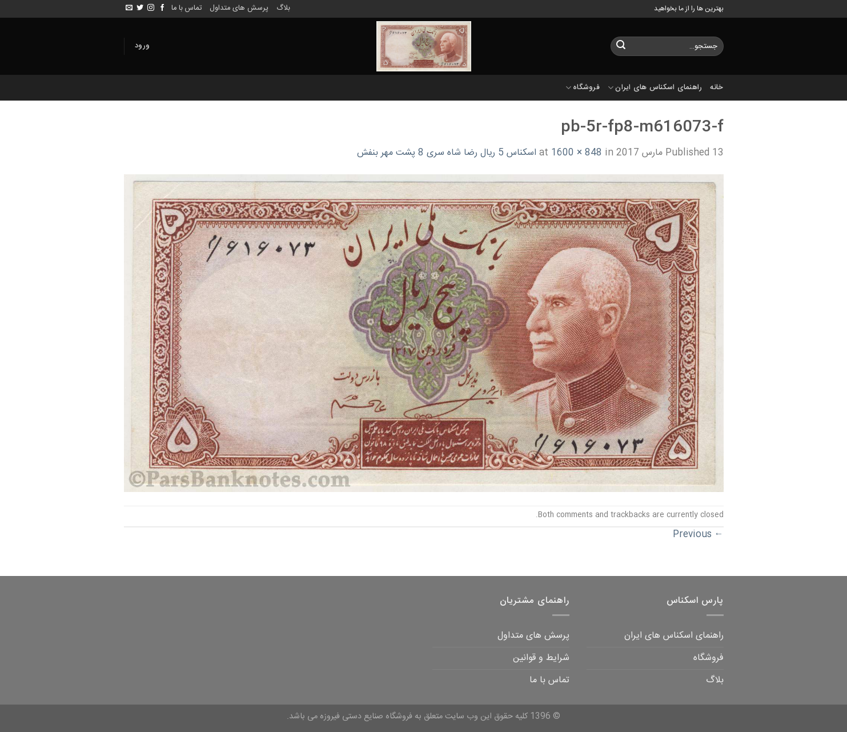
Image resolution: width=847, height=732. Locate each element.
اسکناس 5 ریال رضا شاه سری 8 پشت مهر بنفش (446, 153)
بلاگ (283, 8)
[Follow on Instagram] (150, 8)
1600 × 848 (576, 153)
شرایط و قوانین (541, 658)
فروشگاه (582, 88)
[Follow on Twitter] (140, 8)
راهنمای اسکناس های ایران (655, 88)
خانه (716, 88)
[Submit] (621, 46)
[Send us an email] (129, 8)
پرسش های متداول (239, 8)
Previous (698, 534)
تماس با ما (186, 8)
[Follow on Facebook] (162, 8)
